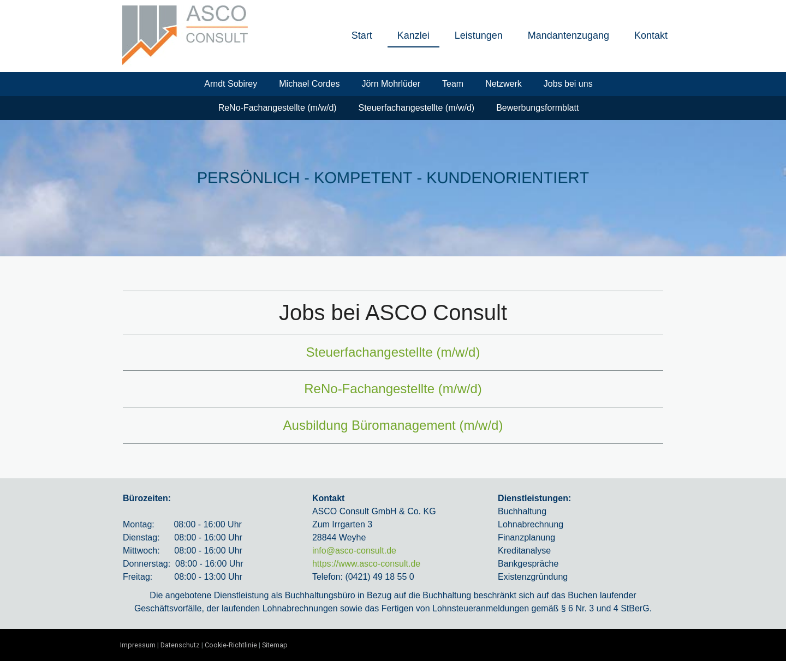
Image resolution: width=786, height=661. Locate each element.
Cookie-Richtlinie (231, 645)
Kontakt (651, 35)
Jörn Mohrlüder (390, 83)
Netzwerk (503, 83)
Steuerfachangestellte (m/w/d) (417, 107)
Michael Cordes (309, 83)
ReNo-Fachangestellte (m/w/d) (277, 107)
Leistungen (479, 35)
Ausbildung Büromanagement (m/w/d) (393, 425)
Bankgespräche (528, 563)
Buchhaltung (522, 511)
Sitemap (275, 645)
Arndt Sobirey (230, 83)
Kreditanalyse (524, 550)
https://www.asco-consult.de (366, 563)
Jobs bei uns (568, 83)
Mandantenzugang (568, 35)
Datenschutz (180, 645)
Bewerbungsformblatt (537, 107)
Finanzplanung (526, 537)
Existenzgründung (533, 576)
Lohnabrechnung (530, 524)
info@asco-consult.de (354, 550)
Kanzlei (413, 35)
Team (452, 83)
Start (362, 35)
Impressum (138, 645)
